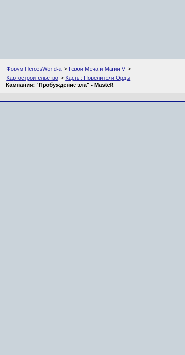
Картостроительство (32, 78)
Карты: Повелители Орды (97, 78)
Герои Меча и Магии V (97, 68)
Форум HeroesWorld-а (34, 68)
